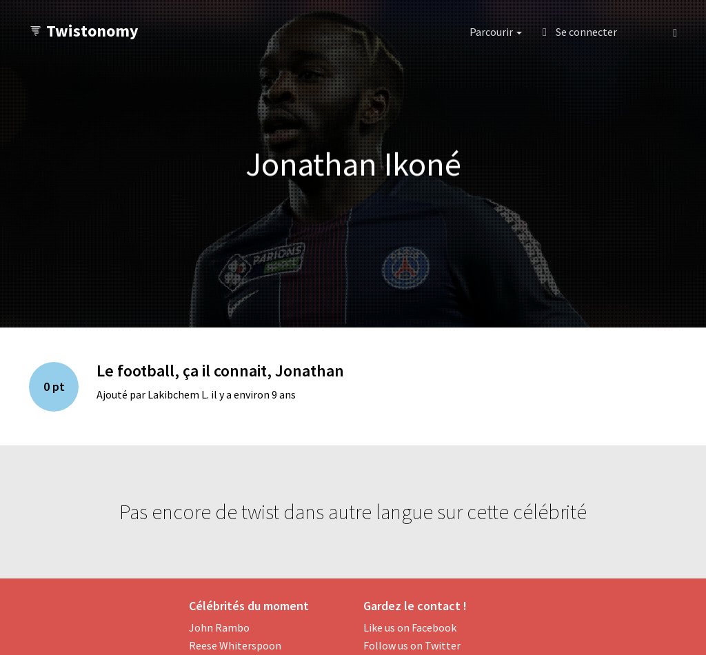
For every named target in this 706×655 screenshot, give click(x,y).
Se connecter (580, 32)
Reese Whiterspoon (235, 645)
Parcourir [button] (496, 32)
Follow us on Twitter (412, 645)
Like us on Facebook (409, 627)
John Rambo (219, 627)
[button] (645, 31)
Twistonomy (84, 30)
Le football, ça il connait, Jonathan (220, 370)
